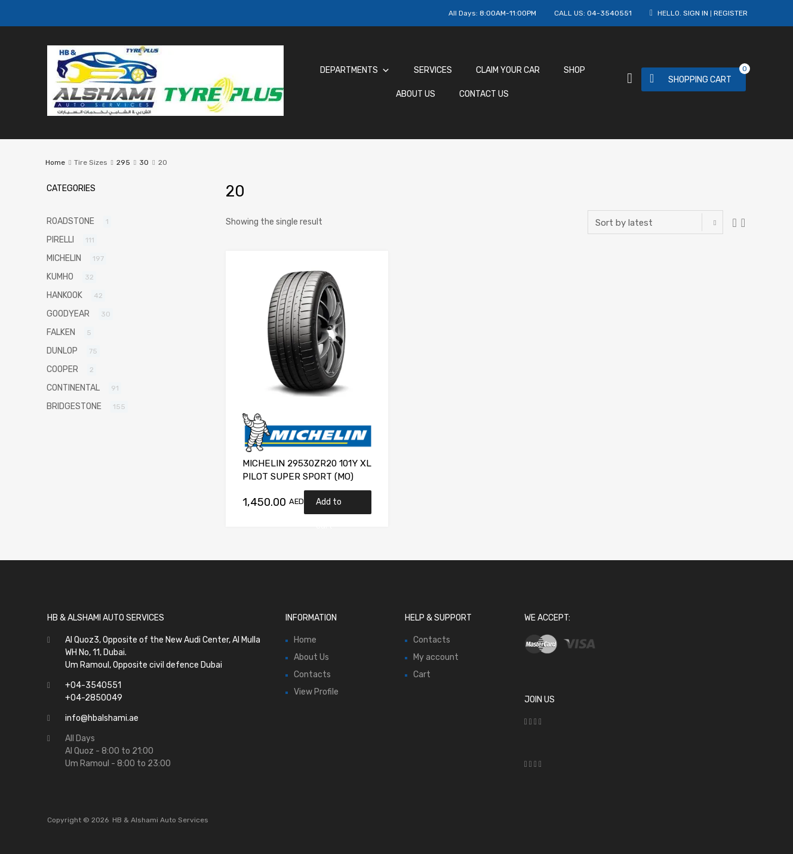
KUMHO (60, 277)
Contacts (312, 674)
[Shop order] (655, 222)
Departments (355, 70)
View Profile (316, 692)
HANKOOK (64, 295)
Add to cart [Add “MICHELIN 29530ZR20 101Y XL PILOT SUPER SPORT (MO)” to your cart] (329, 505)
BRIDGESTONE (74, 406)
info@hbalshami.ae (102, 718)
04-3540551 (609, 13)
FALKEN (61, 332)
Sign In (695, 13)
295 (123, 162)
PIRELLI (60, 240)
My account (436, 657)
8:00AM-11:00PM (508, 13)
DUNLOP (62, 351)
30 (144, 162)
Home (55, 162)
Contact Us (484, 94)
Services (433, 70)
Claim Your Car (508, 70)
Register (731, 13)
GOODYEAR (68, 314)
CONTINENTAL (73, 388)
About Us (415, 94)
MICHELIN (64, 258)
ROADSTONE (70, 221)
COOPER (62, 369)
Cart (422, 674)
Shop (574, 70)
